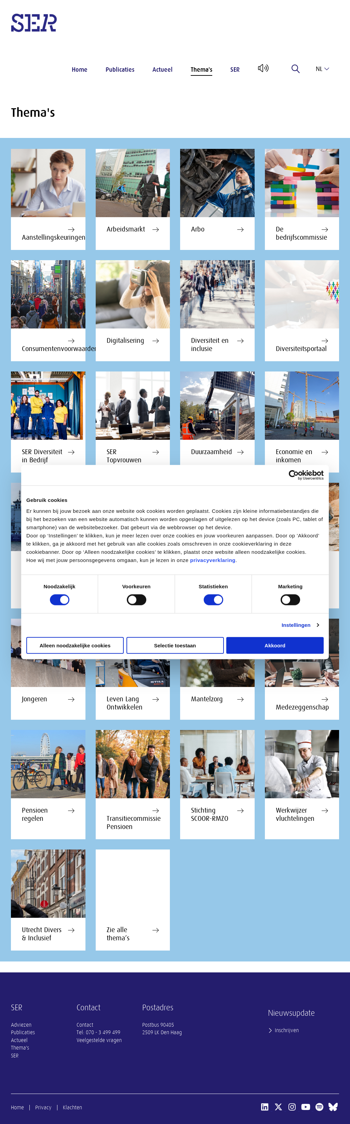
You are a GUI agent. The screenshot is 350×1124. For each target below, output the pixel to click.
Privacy (43, 1107)
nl (322, 69)
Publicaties (120, 69)
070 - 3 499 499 (103, 1032)
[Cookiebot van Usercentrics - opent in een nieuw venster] (294, 475)
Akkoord (275, 645)
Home (80, 69)
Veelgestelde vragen (99, 1040)
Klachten (72, 1107)
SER (235, 69)
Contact (85, 1025)
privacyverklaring (212, 560)
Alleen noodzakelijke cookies (75, 645)
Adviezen (21, 1025)
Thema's (201, 69)
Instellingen (296, 625)
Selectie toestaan (175, 645)
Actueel (162, 69)
